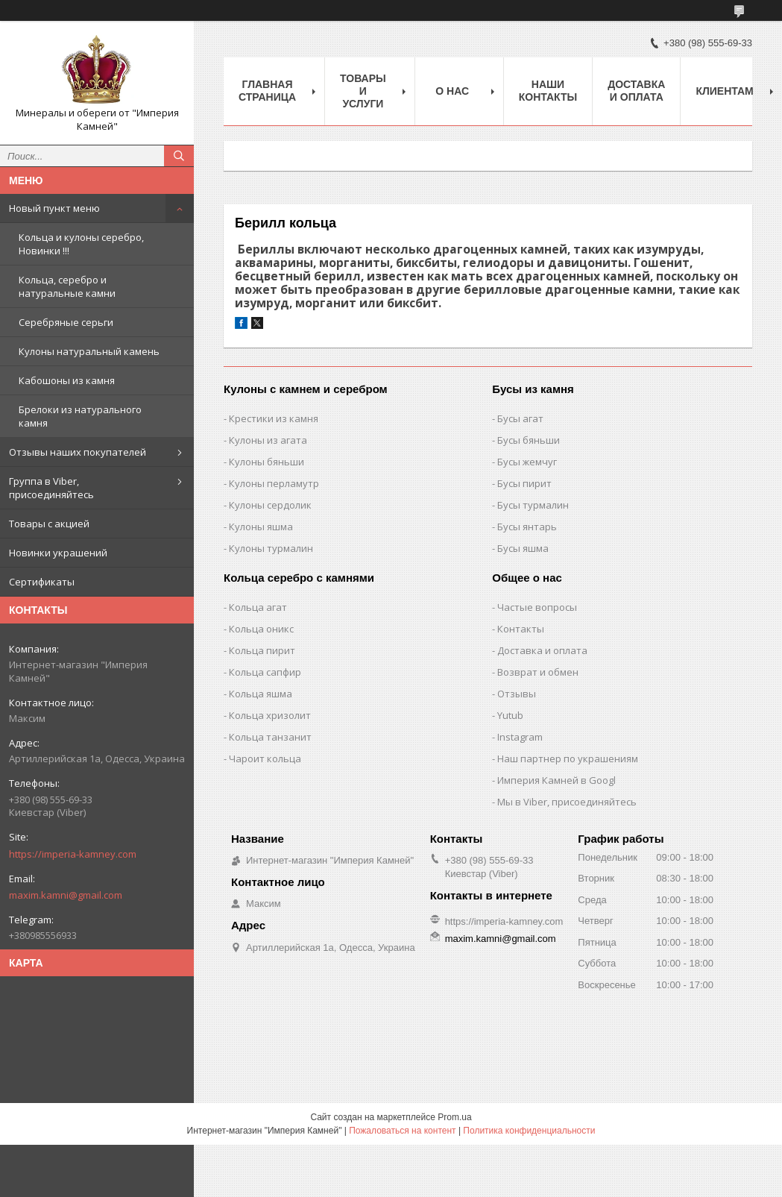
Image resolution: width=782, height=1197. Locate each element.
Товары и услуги (363, 91)
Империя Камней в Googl (556, 780)
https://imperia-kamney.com (72, 854)
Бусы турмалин (533, 505)
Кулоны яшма (261, 526)
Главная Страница (267, 90)
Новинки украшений (58, 552)
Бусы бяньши (528, 440)
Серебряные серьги (66, 322)
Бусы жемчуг (527, 461)
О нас (452, 91)
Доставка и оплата (636, 90)
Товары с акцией (49, 523)
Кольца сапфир (265, 672)
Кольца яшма (260, 693)
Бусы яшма (523, 548)
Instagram (520, 737)
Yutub (510, 715)
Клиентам (724, 91)
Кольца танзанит (270, 737)
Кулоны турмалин (271, 548)
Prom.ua (454, 1117)
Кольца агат (258, 607)
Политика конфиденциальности (529, 1130)
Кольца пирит (262, 650)
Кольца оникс (261, 628)
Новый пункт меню (54, 208)
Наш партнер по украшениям (567, 758)
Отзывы (516, 693)
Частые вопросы (537, 607)
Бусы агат (520, 418)
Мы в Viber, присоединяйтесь (567, 801)
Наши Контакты (548, 90)
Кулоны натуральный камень (89, 351)
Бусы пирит (524, 483)
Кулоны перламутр (274, 483)
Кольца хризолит (270, 715)
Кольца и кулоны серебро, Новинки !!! (81, 243)
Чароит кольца (265, 758)
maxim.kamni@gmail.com (65, 895)
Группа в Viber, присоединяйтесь (51, 487)
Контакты (520, 628)
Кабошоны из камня (67, 380)
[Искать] (179, 156)
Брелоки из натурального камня (80, 416)
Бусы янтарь (527, 526)
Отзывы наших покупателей (77, 452)
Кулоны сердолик (270, 505)
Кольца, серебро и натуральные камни (67, 286)
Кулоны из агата (268, 440)
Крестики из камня (273, 418)
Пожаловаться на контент (402, 1130)
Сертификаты (42, 581)
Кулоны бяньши (266, 461)
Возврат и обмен (537, 672)
